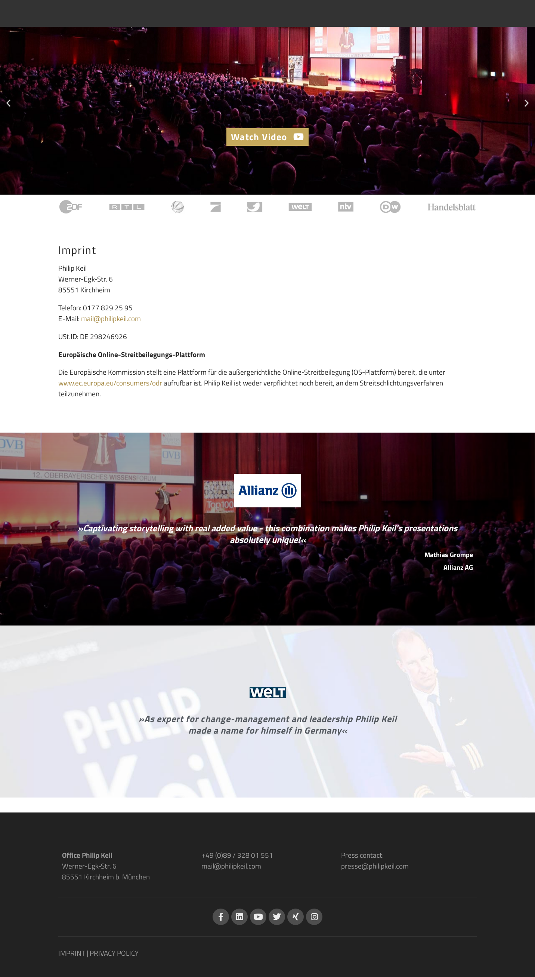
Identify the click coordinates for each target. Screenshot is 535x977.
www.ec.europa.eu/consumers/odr (110, 382)
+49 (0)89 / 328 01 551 (237, 855)
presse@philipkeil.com (375, 865)
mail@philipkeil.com (111, 318)
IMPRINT (71, 952)
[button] (8, 102)
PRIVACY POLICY (114, 952)
